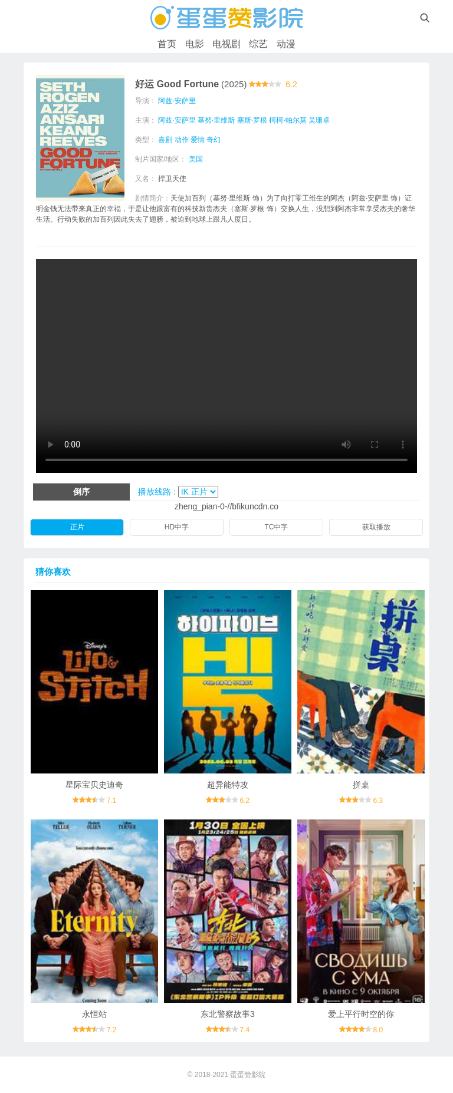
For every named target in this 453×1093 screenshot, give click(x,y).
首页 (166, 44)
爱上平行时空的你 (361, 1014)
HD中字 (177, 527)
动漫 (286, 44)
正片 (77, 527)
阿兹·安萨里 (176, 101)
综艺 (258, 44)
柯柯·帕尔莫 (287, 120)
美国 (196, 159)
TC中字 (276, 527)
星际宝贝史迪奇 (94, 784)
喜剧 (165, 140)
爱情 (198, 140)
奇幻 (213, 140)
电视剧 (226, 44)
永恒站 (94, 1014)
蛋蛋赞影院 (247, 1075)
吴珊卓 (319, 120)
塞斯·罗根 (252, 120)
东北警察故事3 (228, 1014)
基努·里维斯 (216, 120)
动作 (182, 140)
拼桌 (361, 784)
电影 (194, 44)
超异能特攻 (227, 784)
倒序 (81, 491)
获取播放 (376, 527)
